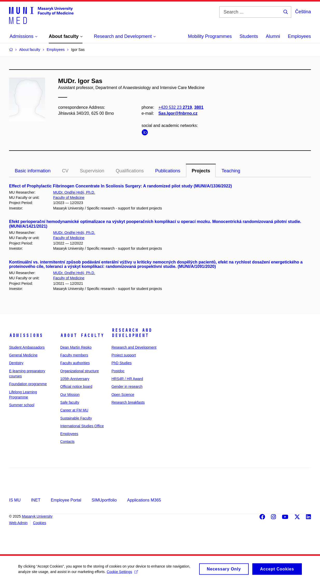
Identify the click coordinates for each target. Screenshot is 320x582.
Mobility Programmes (210, 36)
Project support (124, 355)
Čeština (303, 11)
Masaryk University (37, 516)
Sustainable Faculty (76, 418)
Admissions (26, 335)
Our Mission (70, 394)
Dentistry (16, 363)
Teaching (230, 170)
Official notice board (76, 386)
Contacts (67, 441)
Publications (167, 170)
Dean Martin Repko (76, 347)
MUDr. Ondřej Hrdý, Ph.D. (74, 192)
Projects (201, 170)
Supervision (92, 170)
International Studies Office (82, 426)
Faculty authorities (75, 363)
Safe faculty (69, 402)
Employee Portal (66, 500)
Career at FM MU (74, 410)
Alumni (273, 36)
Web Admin (18, 523)
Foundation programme (28, 384)
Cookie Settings (122, 574)
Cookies (39, 523)
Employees (299, 36)
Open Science (123, 394)
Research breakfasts (128, 402)
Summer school (21, 405)
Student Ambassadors (27, 347)
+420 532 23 (175, 107)
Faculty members (74, 355)
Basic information (33, 170)
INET (35, 500)
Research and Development (132, 332)
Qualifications (130, 170)
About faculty (82, 335)
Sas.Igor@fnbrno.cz (178, 113)
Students (249, 36)
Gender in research (127, 386)
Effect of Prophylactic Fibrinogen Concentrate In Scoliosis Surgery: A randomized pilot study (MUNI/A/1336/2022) (120, 186)
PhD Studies (122, 363)
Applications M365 (144, 500)
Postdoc (118, 371)
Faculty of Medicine (69, 197)
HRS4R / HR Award (127, 379)
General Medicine (23, 355)
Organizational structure (79, 371)
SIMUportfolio (104, 500)
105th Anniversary (74, 379)
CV (65, 170)
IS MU (14, 500)
